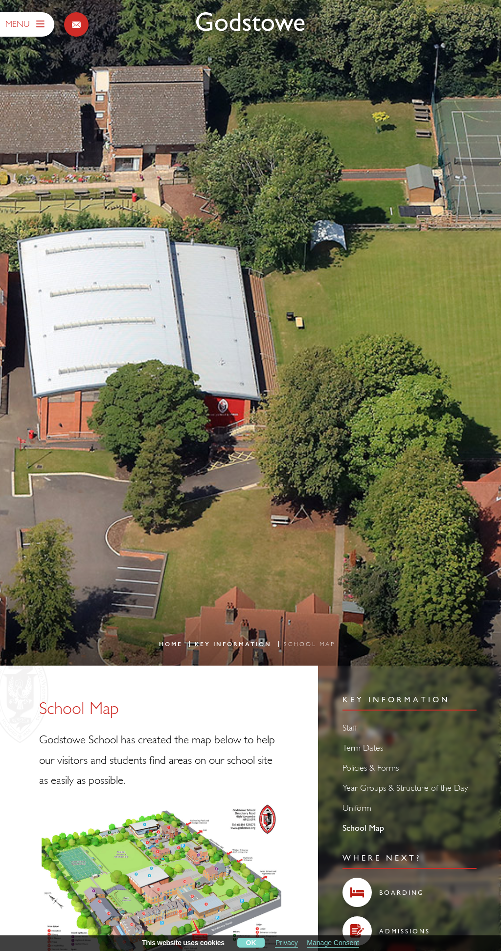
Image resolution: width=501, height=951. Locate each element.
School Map (363, 827)
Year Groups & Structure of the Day (405, 787)
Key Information (233, 644)
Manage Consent (333, 943)
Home (170, 644)
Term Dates (362, 747)
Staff (349, 727)
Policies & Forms (370, 767)
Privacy (286, 943)
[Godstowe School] (250, 22)
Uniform (356, 807)
